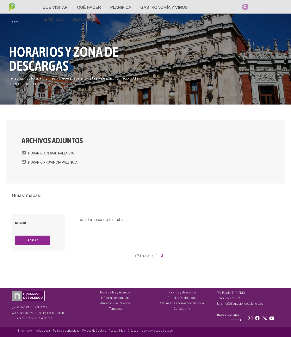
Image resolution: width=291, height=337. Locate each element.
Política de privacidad (66, 330)
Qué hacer (89, 7)
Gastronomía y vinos (164, 7)
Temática (52, 19)
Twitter (272, 7)
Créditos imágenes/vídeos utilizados (150, 330)
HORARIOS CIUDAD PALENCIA (51, 153)
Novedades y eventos (115, 292)
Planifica (120, 7)
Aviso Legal (43, 330)
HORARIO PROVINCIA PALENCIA (52, 162)
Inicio (15, 21)
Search (245, 7)
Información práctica (115, 298)
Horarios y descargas (182, 292)
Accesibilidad (117, 330)
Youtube (279, 7)
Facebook (264, 7)
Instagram (257, 7)
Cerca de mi (85, 19)
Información (26, 330)
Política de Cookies (94, 330)
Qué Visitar (55, 7)
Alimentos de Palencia (115, 303)
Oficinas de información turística (182, 303)
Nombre (21, 223)
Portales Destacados (182, 298)
